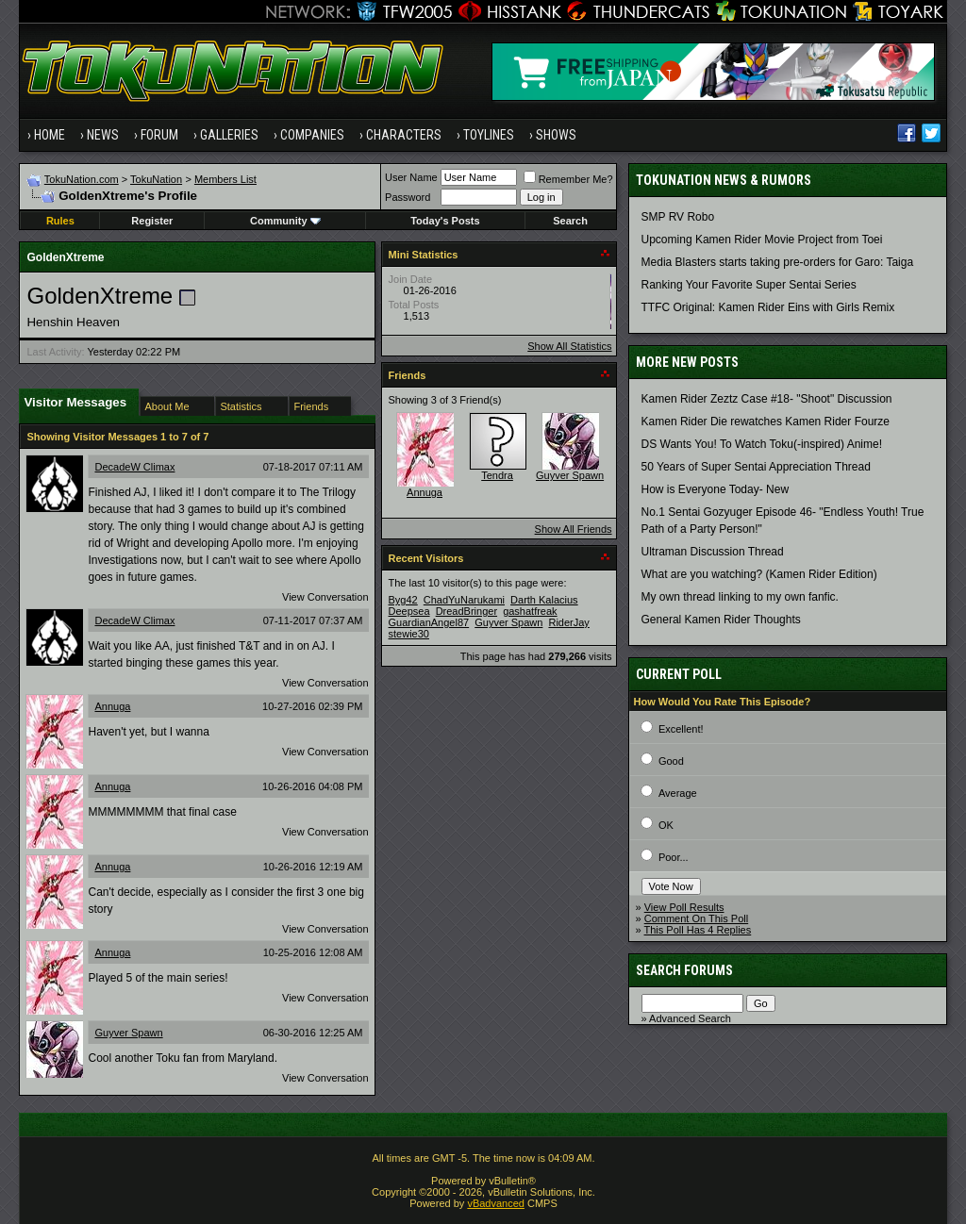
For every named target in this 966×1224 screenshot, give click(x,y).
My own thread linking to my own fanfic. (740, 597)
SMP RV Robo (678, 216)
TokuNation (156, 179)
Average (677, 793)
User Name (411, 177)
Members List (225, 179)
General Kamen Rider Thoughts (721, 619)
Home (49, 134)
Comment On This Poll (696, 918)
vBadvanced (496, 1203)
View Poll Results (684, 907)
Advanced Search (690, 1018)
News (103, 134)
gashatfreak (530, 611)
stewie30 (409, 633)
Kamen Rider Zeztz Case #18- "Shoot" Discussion (766, 398)
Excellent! (681, 729)
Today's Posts (444, 220)
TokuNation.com (81, 179)
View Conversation (325, 597)
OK (666, 825)
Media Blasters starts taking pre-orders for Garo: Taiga (777, 262)
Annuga (112, 706)
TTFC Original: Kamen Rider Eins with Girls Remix (768, 307)
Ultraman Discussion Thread (712, 551)
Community (285, 220)
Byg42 (403, 599)
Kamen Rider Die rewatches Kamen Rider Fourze (765, 421)
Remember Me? (568, 179)
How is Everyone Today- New (715, 489)
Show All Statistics (569, 346)
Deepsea (409, 611)
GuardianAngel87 (429, 622)
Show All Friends (573, 529)
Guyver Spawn (128, 1032)
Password (407, 197)
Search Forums (684, 970)
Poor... (673, 857)
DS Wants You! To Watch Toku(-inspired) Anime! (761, 444)
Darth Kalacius (544, 599)
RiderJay (568, 622)
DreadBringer (466, 611)
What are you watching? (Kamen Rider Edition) (759, 574)
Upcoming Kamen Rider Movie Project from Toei (762, 239)
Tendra (497, 475)
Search (570, 220)
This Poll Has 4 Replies (698, 929)
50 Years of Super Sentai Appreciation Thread (756, 466)
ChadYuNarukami (464, 599)
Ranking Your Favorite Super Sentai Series (749, 284)
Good (671, 761)
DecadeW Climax (134, 466)
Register (152, 220)
